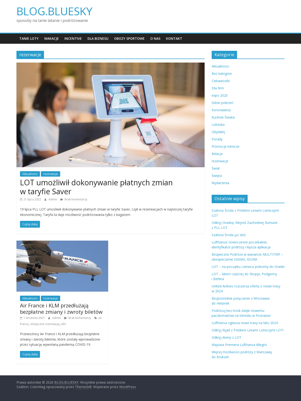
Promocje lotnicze (225, 146)
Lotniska (218, 124)
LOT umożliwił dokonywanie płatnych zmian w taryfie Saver (96, 186)
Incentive (73, 38)
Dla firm (218, 88)
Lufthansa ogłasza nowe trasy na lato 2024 (245, 323)
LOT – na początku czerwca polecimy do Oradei (248, 266)
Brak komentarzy (73, 199)
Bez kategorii (222, 73)
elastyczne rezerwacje (44, 324)
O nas (155, 38)
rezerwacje (50, 174)
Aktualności (30, 174)
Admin (53, 199)
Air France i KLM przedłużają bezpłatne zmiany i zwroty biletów (61, 308)
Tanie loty (29, 38)
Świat (216, 168)
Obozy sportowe (129, 38)
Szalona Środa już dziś (229, 235)
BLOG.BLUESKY (54, 11)
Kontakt (174, 38)
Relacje (217, 153)
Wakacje (51, 38)
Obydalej (218, 132)
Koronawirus (221, 110)
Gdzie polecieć (223, 102)
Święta (217, 175)
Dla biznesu (97, 38)
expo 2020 (220, 95)
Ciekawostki (221, 81)
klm (63, 324)
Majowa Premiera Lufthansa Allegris (239, 344)
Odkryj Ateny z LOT (226, 337)
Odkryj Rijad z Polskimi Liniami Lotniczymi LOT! (248, 330)
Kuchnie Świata (223, 117)
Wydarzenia (220, 183)
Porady (217, 139)
